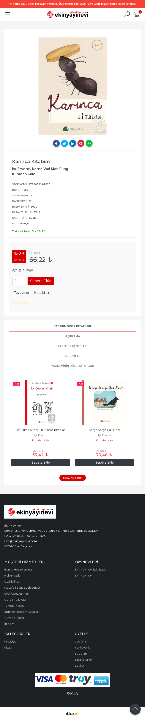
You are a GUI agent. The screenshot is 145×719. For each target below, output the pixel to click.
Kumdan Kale (40, 440)
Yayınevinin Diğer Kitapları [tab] (72, 365)
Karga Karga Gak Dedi (104, 429)
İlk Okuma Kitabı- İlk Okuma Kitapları (41, 429)
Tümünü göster (72, 477)
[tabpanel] (72, 86)
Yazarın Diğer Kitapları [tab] (72, 326)
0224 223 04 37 (14, 536)
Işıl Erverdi (40, 435)
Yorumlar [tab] (72, 356)
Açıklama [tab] (72, 336)
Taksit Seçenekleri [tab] (73, 346)
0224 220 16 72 (36, 536)
